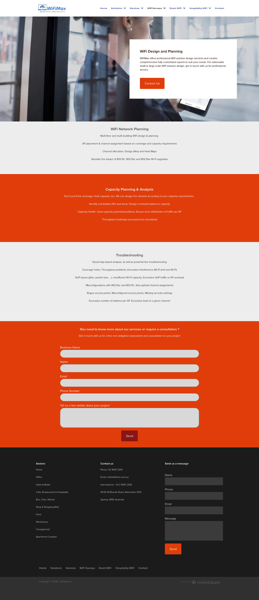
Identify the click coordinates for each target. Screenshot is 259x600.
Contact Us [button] (152, 83)
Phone (169, 489)
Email (63, 376)
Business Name (70, 347)
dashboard (65, 581)
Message (170, 518)
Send (129, 436)
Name (64, 361)
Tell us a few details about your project (85, 405)
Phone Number (70, 390)
